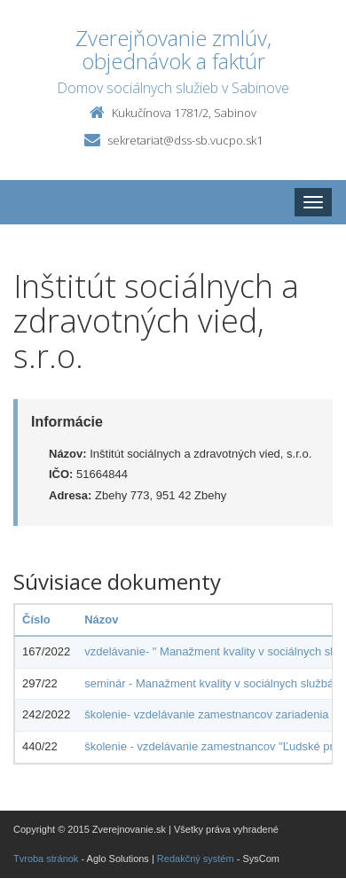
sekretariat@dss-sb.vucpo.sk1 (185, 140)
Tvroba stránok (45, 858)
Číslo (36, 619)
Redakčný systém (195, 858)
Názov (101, 619)
